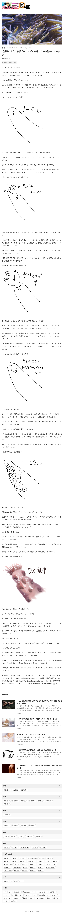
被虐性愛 (4, 62)
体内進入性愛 (12, 62)
